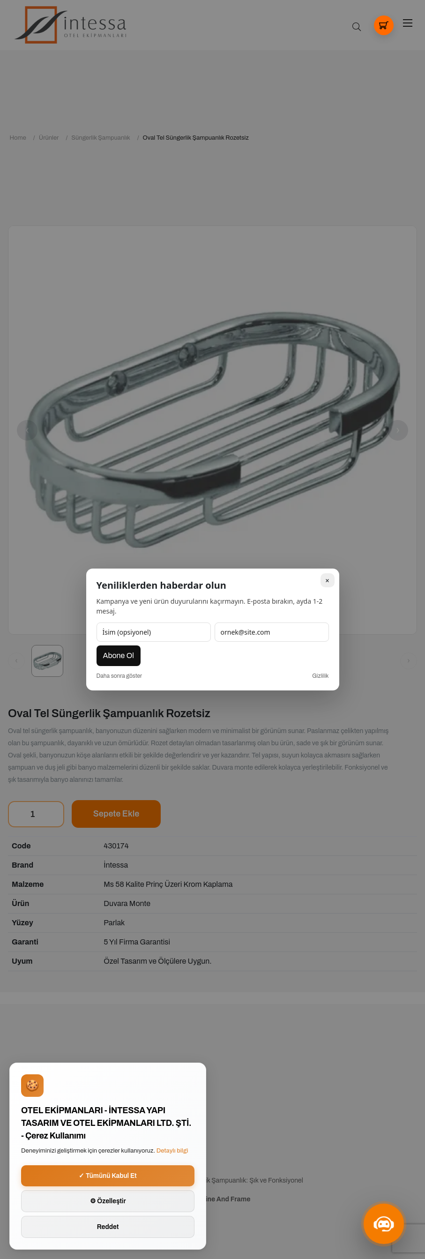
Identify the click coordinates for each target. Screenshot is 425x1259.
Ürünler (49, 138)
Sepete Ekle (116, 813)
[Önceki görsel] (16, 660)
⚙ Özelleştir (108, 1201)
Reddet (108, 1226)
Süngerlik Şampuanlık (100, 138)
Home (18, 138)
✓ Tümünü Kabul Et (108, 1175)
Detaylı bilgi (172, 1150)
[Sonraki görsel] (408, 660)
